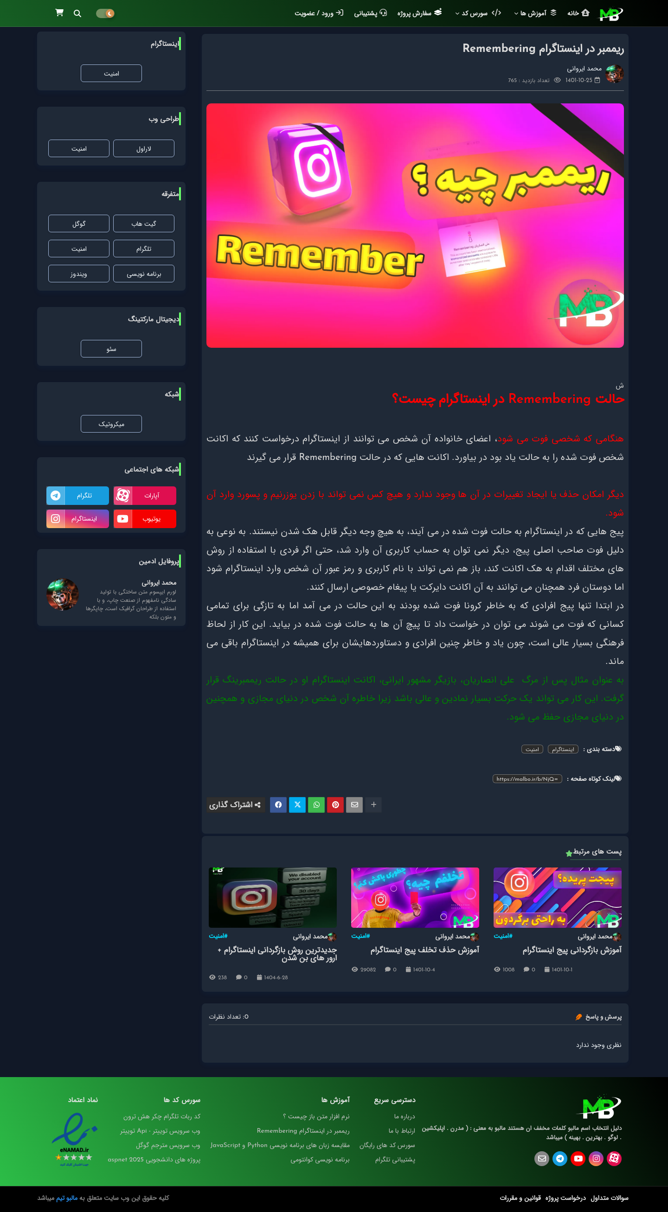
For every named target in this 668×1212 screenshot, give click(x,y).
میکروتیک (111, 424)
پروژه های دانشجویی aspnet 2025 (154, 1160)
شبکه (172, 394)
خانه (578, 13)
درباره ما (404, 1116)
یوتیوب (151, 519)
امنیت (532, 749)
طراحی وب (163, 119)
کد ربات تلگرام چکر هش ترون (161, 1116)
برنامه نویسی (144, 274)
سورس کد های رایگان (387, 1145)
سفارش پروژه (420, 13)
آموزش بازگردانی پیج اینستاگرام (572, 950)
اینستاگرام (563, 749)
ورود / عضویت (319, 13)
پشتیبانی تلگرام (395, 1160)
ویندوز (79, 274)
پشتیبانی (370, 13)
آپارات (151, 496)
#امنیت (503, 936)
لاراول (143, 149)
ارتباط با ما (402, 1131)
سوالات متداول (610, 1198)
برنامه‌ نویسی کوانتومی (320, 1160)
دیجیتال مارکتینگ (153, 319)
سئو (111, 349)
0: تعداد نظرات (229, 1017)
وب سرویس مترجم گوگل (168, 1145)
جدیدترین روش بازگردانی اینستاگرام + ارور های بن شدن (277, 954)
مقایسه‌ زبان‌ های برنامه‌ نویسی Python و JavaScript (279, 1145)
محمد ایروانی (600, 937)
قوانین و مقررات (520, 1198)
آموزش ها (538, 13)
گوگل (79, 224)
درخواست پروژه (566, 1198)
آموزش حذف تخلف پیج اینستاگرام (425, 950)
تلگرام (143, 249)
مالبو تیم (66, 1198)
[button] (77, 13)
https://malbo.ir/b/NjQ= (527, 779)
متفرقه (170, 194)
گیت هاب (143, 224)
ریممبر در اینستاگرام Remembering (303, 1131)
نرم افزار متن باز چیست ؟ (316, 1116)
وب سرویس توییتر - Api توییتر (160, 1131)
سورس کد (481, 13)
